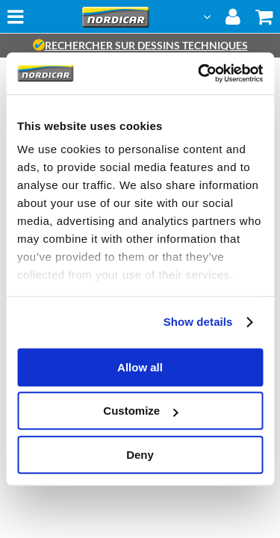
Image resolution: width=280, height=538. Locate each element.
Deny (140, 454)
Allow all (140, 367)
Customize (140, 410)
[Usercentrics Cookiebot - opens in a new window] (199, 73)
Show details (198, 321)
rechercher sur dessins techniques (140, 45)
